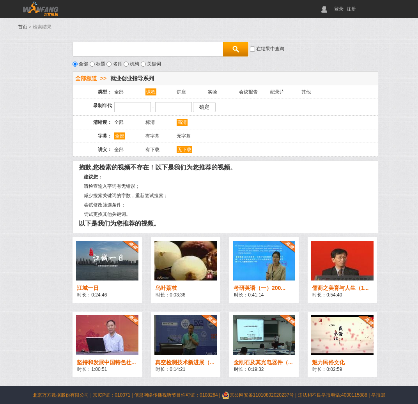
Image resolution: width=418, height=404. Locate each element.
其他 (306, 92)
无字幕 (184, 136)
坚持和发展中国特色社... (106, 362)
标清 (150, 122)
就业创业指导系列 (132, 78)
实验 (212, 92)
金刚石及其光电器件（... (263, 362)
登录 (339, 9)
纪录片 (277, 92)
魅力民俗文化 (328, 362)
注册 (351, 9)
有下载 (152, 149)
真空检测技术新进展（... (184, 362)
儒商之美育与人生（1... (340, 288)
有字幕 (152, 136)
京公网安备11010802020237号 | (260, 395)
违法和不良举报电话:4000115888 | (334, 395)
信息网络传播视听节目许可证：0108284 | (178, 395)
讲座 (181, 92)
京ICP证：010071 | (113, 395)
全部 (119, 92)
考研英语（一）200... (259, 288)
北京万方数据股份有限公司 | (63, 395)
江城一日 (88, 288)
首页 (22, 27)
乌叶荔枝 (166, 288)
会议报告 (248, 92)
